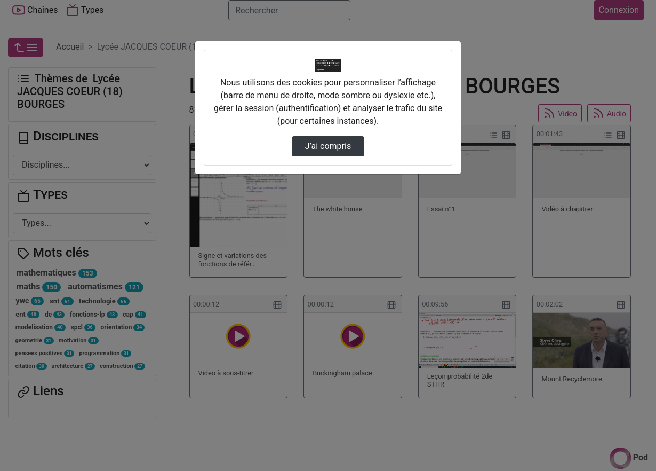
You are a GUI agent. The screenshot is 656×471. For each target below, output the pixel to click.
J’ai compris (328, 146)
